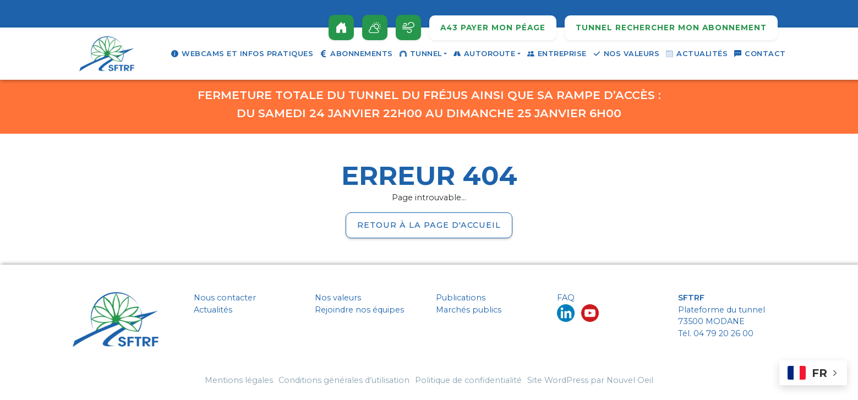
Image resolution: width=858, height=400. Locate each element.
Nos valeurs (626, 54)
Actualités (697, 54)
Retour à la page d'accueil (429, 225)
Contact (760, 54)
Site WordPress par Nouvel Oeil (590, 380)
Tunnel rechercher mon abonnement (671, 28)
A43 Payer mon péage (492, 28)
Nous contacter (225, 298)
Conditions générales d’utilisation (343, 380)
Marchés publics (468, 310)
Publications (460, 298)
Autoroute (484, 54)
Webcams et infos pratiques (242, 54)
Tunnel (421, 54)
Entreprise (557, 54)
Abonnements (356, 54)
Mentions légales (239, 380)
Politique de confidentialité (468, 380)
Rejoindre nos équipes (359, 310)
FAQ (566, 298)
